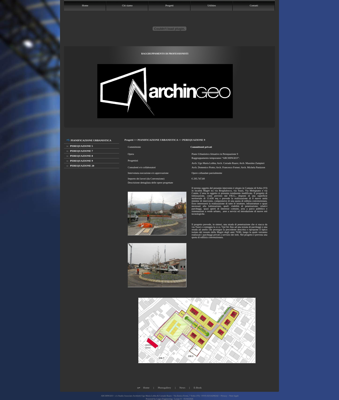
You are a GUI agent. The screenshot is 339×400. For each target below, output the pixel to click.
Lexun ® (178, 399)
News (182, 387)
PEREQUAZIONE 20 (80, 165)
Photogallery (164, 387)
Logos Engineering (164, 399)
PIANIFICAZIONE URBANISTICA (89, 140)
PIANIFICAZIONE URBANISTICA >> (160, 139)
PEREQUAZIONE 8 (80, 155)
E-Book (198, 387)
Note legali (234, 396)
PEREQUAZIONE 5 (80, 146)
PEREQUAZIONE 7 (80, 150)
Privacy (224, 396)
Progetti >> (131, 139)
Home (146, 387)
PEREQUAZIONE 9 (80, 160)
